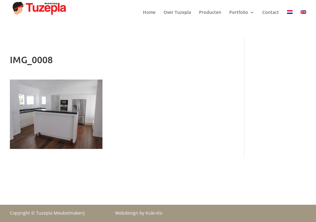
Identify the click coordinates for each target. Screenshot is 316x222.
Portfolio (238, 18)
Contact (270, 18)
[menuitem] (290, 23)
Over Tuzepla (177, 18)
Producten (210, 18)
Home (149, 18)
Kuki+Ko (154, 213)
